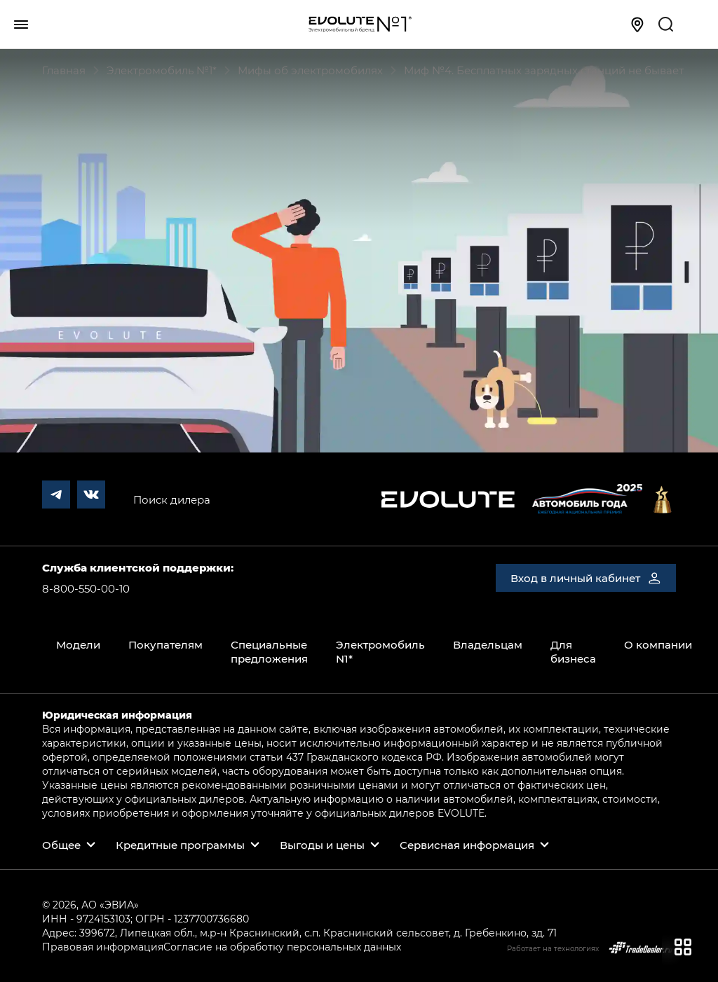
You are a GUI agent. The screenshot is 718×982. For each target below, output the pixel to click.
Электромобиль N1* (380, 651)
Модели (78, 644)
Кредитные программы (180, 845)
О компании (658, 644)
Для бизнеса (573, 651)
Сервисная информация (467, 845)
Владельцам (487, 644)
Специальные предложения (269, 651)
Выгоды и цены (322, 845)
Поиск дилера (171, 499)
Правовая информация (102, 946)
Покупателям (165, 644)
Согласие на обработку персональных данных (282, 946)
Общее (61, 845)
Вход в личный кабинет (585, 578)
